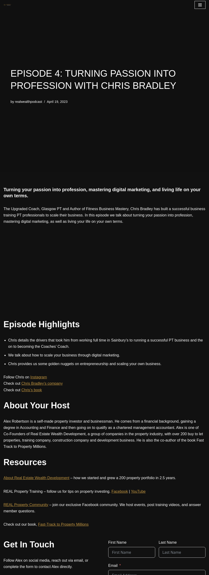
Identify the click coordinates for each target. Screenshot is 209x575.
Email (113, 566)
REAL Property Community (26, 505)
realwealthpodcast (28, 102)
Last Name (168, 542)
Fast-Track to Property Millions (63, 524)
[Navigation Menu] (200, 5)
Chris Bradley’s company (42, 383)
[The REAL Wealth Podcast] (7, 5)
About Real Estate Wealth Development (36, 478)
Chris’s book (31, 390)
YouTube (138, 491)
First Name (117, 542)
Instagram (38, 377)
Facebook (120, 491)
